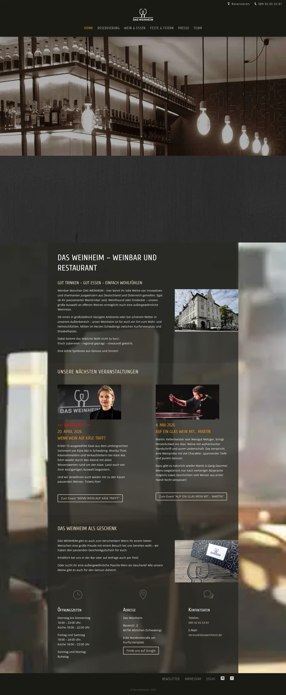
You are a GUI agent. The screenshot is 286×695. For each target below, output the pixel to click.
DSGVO (210, 679)
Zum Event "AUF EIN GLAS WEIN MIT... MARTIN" (191, 496)
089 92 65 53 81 (270, 4)
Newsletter (171, 679)
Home (88, 28)
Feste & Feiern (162, 28)
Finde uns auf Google (141, 650)
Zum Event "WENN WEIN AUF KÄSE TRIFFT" (90, 498)
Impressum (193, 679)
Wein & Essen (135, 28)
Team (198, 28)
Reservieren (241, 4)
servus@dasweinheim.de (205, 635)
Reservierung (109, 28)
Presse (183, 28)
